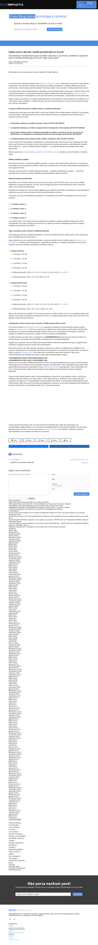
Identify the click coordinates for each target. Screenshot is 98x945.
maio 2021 (13, 618)
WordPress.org (15, 870)
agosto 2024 (13, 564)
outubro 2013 (14, 777)
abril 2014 (13, 766)
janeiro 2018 (13, 689)
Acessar (12, 865)
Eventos (11, 936)
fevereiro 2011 (15, 810)
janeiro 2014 (13, 772)
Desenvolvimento (16, 834)
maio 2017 (13, 703)
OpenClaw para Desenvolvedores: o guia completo (29, 502)
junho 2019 (13, 659)
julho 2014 (13, 761)
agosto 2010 (13, 814)
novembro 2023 (15, 580)
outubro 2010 (14, 812)
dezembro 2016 (15, 712)
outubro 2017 (14, 694)
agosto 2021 (13, 613)
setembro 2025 (15, 541)
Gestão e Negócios (16, 843)
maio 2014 (13, 765)
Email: (53, 479)
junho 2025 (13, 546)
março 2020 (13, 643)
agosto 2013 (13, 779)
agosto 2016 (13, 719)
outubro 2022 (14, 603)
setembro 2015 (15, 738)
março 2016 (13, 728)
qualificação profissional (33, 327)
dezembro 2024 (15, 557)
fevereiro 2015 (15, 749)
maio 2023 (13, 590)
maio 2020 (13, 640)
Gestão (11, 841)
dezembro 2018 (15, 670)
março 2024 (13, 573)
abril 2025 (13, 550)
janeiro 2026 (13, 536)
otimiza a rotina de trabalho (50, 83)
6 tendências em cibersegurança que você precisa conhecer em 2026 (36, 506)
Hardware (13, 845)
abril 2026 (13, 530)
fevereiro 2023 (15, 595)
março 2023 (13, 594)
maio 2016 (13, 724)
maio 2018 (13, 682)
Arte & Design (14, 827)
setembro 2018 (15, 675)
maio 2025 (13, 548)
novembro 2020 (15, 629)
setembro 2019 (15, 654)
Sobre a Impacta (14, 939)
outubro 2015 (14, 736)
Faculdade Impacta (16, 838)
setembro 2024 (15, 562)
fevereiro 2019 (15, 666)
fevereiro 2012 (15, 795)
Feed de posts (14, 866)
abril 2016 (13, 726)
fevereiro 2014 (15, 770)
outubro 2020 (14, 631)
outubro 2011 (14, 802)
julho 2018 (13, 678)
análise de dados (79, 93)
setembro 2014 (15, 758)
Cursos (11, 938)
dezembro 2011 (15, 798)
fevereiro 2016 (15, 729)
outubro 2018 (14, 673)
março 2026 (13, 532)
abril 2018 (13, 684)
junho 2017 (13, 701)
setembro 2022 (15, 604)
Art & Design (14, 825)
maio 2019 (13, 661)
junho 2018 (13, 680)
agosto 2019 (13, 655)
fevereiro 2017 (15, 708)
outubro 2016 (14, 715)
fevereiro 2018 (15, 687)
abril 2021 (13, 620)
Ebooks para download (16, 927)
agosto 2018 (13, 676)
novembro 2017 (15, 692)
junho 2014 (13, 763)
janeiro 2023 (13, 597)
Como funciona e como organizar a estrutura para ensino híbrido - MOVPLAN (39, 523)
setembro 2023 (15, 583)
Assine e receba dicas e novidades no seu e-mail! (38, 23)
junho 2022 (13, 608)
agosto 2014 (13, 759)
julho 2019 (13, 657)
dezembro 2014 (15, 752)
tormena (12, 459)
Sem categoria (14, 856)
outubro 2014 (14, 756)
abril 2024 (13, 571)
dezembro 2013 (15, 773)
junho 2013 (13, 782)
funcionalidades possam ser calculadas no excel (41, 152)
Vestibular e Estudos (17, 860)
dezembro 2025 (15, 537)
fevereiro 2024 (15, 574)
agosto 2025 (13, 543)
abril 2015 (13, 745)
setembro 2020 (15, 632)
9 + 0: (53, 488)
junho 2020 (13, 638)
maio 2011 (13, 807)
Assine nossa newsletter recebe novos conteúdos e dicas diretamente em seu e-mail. (49, 887)
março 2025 (13, 551)
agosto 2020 (13, 634)
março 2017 (13, 706)
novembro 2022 (15, 601)
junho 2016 (13, 722)
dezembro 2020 (15, 627)
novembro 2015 (15, 735)
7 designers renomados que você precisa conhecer (46, 527)
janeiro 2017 (13, 710)
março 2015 (13, 747)
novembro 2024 (15, 558)
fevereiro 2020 (15, 645)
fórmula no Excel (27, 352)
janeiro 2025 (13, 555)
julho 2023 (13, 587)
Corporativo (13, 832)
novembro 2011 (15, 800)
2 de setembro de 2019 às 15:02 (79, 459)
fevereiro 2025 (15, 553)
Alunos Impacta (15, 823)
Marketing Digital (15, 849)
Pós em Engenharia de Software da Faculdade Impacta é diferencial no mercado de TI (48, 517)
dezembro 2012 (15, 788)
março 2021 (13, 622)
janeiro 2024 (13, 576)
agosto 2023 (13, 585)
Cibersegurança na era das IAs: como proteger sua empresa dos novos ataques (40, 504)
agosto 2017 (13, 698)
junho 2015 (13, 742)
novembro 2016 (15, 714)
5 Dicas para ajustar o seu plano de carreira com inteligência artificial (36, 509)
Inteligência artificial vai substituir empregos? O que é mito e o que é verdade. (39, 507)
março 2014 (13, 768)
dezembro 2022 (15, 599)
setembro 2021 (15, 611)
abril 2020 (13, 641)
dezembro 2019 (15, 648)
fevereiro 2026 (15, 534)
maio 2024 (13, 569)
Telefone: (54, 484)
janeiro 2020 (13, 647)
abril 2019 (13, 662)
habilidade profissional (51, 367)
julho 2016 (13, 721)
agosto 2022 (13, 606)
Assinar (77, 894)
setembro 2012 (15, 791)
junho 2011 (13, 805)
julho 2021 (13, 615)
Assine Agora (54, 29)
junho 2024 (13, 567)
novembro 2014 (15, 754)
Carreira (12, 829)
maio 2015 (13, 743)
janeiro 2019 (13, 668)
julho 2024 (13, 566)
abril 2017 (13, 705)
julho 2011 (13, 803)
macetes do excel (22, 329)
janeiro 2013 (13, 786)
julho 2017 (13, 699)
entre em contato (50, 429)
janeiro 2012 (13, 796)
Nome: (53, 474)
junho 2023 (13, 588)
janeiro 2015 (13, 751)
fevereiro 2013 (15, 784)
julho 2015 (13, 740)
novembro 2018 (15, 671)
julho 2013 (13, 780)
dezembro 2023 (15, 578)
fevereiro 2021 (15, 624)
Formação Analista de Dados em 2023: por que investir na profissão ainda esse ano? (47, 513)
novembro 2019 (15, 650)
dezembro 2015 (15, 733)
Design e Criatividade (17, 836)
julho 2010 (13, 816)
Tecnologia (13, 858)
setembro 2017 (15, 696)
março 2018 (13, 685)
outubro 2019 (14, 652)
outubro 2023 (14, 581)
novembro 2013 (15, 775)
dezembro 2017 (15, 691)
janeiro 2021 (13, 625)
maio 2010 (13, 818)
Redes (11, 854)
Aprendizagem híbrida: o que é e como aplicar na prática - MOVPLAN (36, 520)
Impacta (12, 847)
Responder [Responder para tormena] (85, 463)
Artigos (11, 925)
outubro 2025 (14, 539)
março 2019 (13, 664)
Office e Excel (14, 852)
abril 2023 (13, 592)
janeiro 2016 (13, 731)
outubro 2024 (14, 560)
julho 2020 (13, 636)
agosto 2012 (13, 793)
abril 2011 (13, 809)
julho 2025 (13, 544)
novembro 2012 (15, 789)
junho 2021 (13, 617)
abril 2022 (13, 610)
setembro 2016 (15, 717)
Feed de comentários (17, 868)
